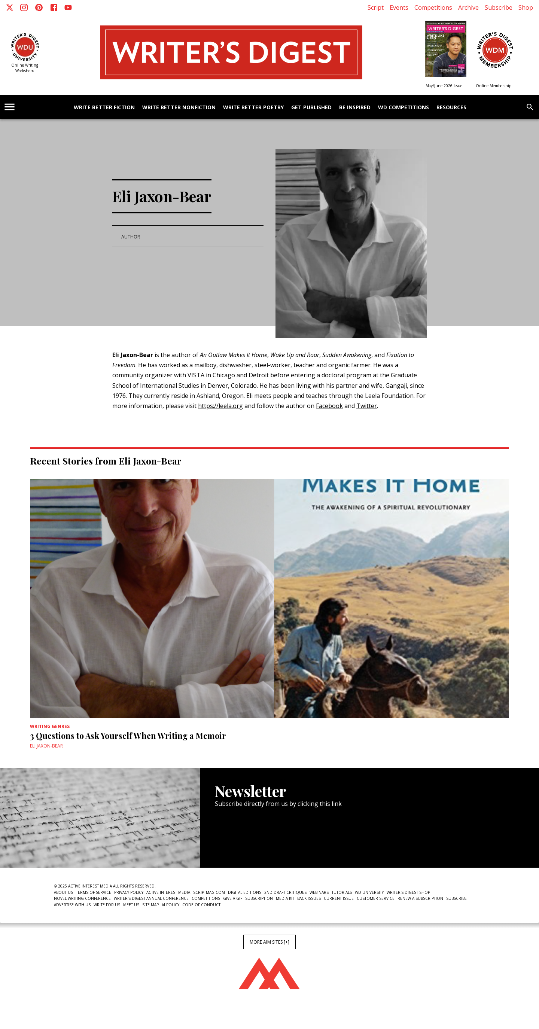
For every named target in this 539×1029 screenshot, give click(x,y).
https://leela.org (220, 406)
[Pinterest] (38, 7)
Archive (468, 7)
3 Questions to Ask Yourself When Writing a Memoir (128, 735)
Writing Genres (50, 726)
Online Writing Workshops (24, 68)
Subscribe (498, 7)
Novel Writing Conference (82, 898)
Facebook (329, 406)
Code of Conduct (201, 904)
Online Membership (493, 85)
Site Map (150, 904)
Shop (525, 7)
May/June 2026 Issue (444, 85)
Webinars (319, 892)
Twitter (366, 406)
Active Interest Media (168, 892)
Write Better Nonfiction (179, 108)
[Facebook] (53, 7)
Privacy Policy (128, 892)
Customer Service (376, 898)
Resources (451, 108)
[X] (9, 7)
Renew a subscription (420, 898)
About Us (63, 892)
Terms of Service (93, 892)
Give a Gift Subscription (248, 898)
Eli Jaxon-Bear (46, 746)
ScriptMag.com (209, 892)
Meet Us (131, 904)
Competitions (433, 7)
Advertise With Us (72, 904)
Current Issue (339, 898)
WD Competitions (403, 108)
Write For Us (107, 904)
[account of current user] (9, 106)
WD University (369, 892)
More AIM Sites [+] (269, 942)
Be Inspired (355, 108)
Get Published (311, 108)
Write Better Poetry (253, 108)
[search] (530, 107)
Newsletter (241, 844)
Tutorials (342, 892)
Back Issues (309, 898)
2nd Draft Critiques (285, 892)
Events (399, 7)
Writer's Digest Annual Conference (151, 898)
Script (376, 7)
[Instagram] (23, 7)
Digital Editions (244, 892)
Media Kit (285, 898)
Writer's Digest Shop (408, 892)
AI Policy (170, 904)
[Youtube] (68, 7)
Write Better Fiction (104, 108)
